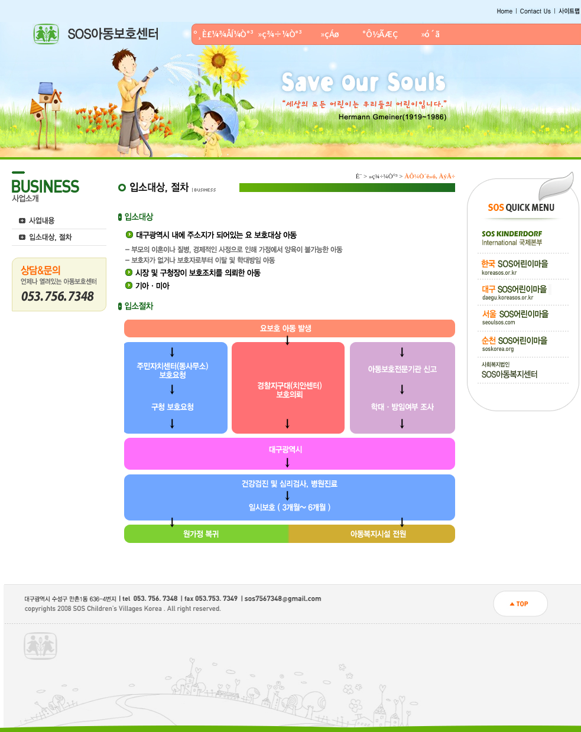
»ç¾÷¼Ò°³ (279, 34)
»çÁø (329, 34)
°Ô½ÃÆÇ (379, 34)
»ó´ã (430, 34)
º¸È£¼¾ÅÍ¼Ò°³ (223, 34)
